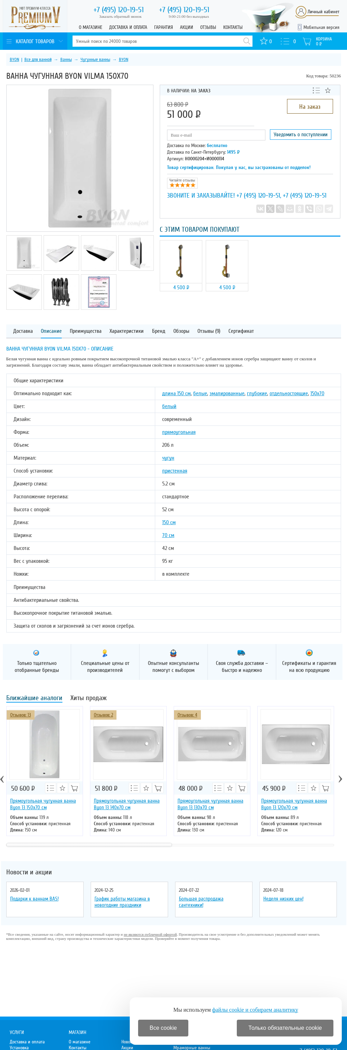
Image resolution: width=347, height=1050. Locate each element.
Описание (51, 331)
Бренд (158, 331)
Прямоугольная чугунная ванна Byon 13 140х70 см (127, 804)
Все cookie (163, 1028)
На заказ (309, 106)
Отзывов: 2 (103, 715)
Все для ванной (38, 59)
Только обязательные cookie (285, 1028)
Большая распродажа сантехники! (201, 902)
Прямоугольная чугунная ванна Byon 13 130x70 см (210, 804)
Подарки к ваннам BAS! (34, 899)
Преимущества (85, 331)
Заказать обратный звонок (120, 16)
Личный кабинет (323, 12)
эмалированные (227, 393)
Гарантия (163, 27)
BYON (14, 59)
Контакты (233, 27)
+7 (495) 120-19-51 (258, 195)
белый (169, 406)
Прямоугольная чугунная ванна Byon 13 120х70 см (294, 804)
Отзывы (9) (208, 331)
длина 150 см (176, 393)
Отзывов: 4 (187, 715)
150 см (169, 522)
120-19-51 (118, 9)
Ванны (66, 59)
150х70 (317, 393)
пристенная (174, 470)
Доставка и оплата (128, 27)
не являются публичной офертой (150, 934)
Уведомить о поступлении (300, 134)
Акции (186, 27)
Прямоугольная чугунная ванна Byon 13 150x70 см (43, 804)
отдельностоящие (289, 393)
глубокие (257, 393)
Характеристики (127, 331)
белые (200, 393)
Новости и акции (29, 872)
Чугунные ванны (95, 59)
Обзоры (181, 331)
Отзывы (208, 27)
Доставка (23, 331)
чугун (168, 457)
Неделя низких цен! (283, 899)
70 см (168, 535)
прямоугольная (179, 432)
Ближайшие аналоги (34, 698)
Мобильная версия (321, 27)
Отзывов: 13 (20, 715)
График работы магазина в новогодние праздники (122, 902)
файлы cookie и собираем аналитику (255, 1010)
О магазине (90, 27)
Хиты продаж (88, 698)
